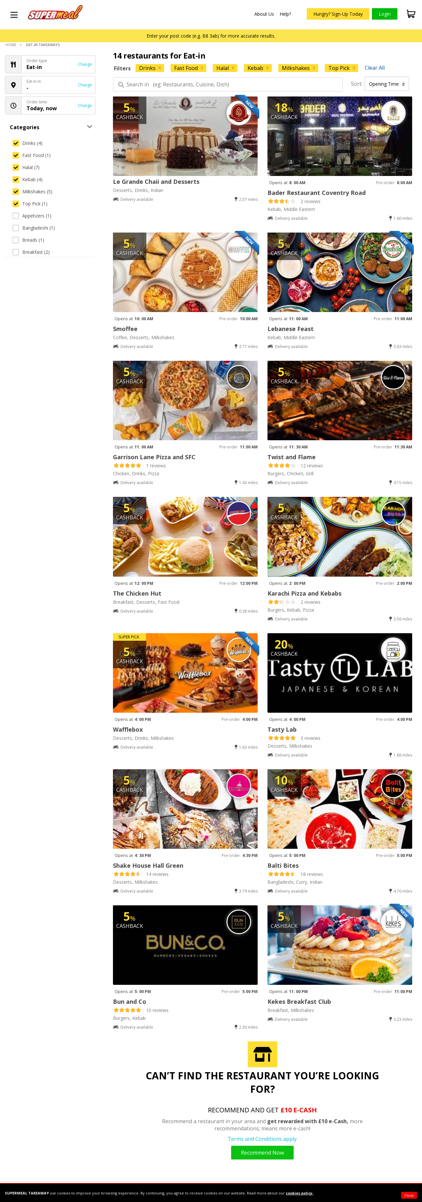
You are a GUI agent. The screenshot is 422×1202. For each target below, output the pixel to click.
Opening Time (387, 84)
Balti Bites (283, 865)
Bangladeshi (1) (33, 228)
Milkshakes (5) (32, 191)
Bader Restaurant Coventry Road (316, 193)
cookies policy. (299, 1193)
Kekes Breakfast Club (299, 1001)
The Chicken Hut (137, 593)
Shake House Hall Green (148, 865)
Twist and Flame (291, 457)
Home (11, 44)
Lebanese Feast (290, 329)
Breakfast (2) (31, 252)
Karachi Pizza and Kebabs (304, 593)
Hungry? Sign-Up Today (338, 14)
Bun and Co (129, 1001)
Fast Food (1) (31, 155)
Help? (285, 14)
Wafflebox (128, 729)
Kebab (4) (27, 179)
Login (385, 14)
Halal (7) (26, 167)
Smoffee (125, 329)
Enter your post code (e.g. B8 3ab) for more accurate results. (211, 36)
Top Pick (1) (29, 203)
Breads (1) (28, 240)
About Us (264, 14)
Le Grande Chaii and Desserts (156, 181)
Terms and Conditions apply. (263, 1138)
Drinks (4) (27, 143)
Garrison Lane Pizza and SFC (154, 457)
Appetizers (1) (31, 216)
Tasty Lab (282, 729)
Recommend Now (262, 1152)
